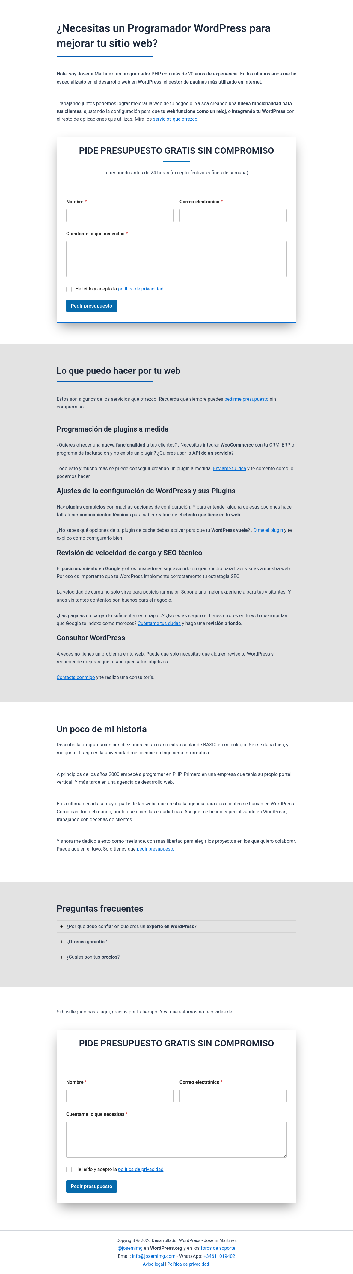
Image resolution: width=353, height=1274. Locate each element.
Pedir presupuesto (91, 306)
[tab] (176, 926)
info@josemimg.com (153, 1256)
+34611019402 (220, 1256)
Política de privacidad (188, 1264)
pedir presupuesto (156, 849)
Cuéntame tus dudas (160, 623)
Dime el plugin (269, 530)
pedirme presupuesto (247, 399)
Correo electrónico (201, 202)
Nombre (76, 202)
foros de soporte (218, 1248)
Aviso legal (153, 1264)
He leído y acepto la (119, 289)
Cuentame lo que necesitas (97, 234)
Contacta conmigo (76, 677)
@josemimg (129, 1248)
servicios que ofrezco (176, 119)
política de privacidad (140, 289)
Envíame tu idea (230, 468)
